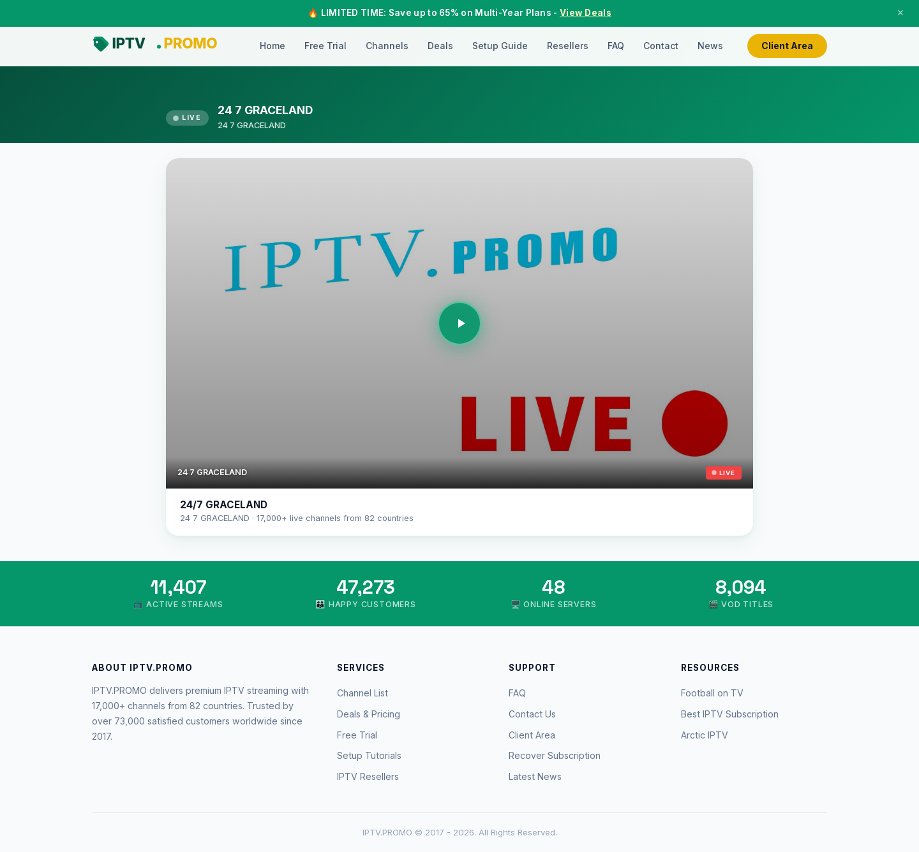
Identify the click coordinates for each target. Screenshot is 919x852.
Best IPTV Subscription (730, 714)
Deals (440, 45)
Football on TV (712, 692)
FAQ (616, 45)
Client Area (787, 45)
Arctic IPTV (704, 735)
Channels (387, 45)
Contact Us (532, 714)
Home (272, 45)
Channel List (362, 692)
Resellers (567, 45)
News (710, 45)
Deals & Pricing (368, 714)
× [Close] (900, 12)
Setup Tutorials (369, 755)
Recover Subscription (555, 755)
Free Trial (325, 45)
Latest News (535, 776)
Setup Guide (500, 45)
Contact (660, 45)
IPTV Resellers (368, 776)
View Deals (585, 13)
